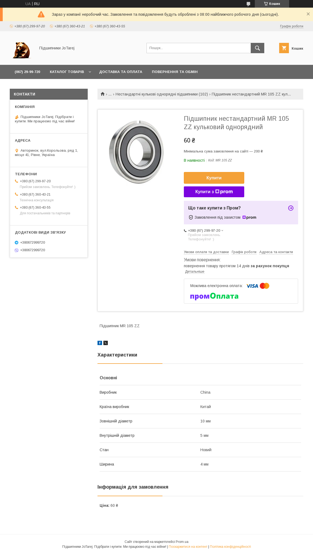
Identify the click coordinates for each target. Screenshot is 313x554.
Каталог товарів (67, 72)
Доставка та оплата (120, 72)
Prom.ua (182, 542)
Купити (214, 178)
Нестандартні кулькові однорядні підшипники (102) (162, 94)
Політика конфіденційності (230, 547)
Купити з (214, 191)
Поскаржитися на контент (188, 547)
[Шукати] (257, 48)
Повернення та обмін (175, 72)
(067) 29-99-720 (27, 72)
